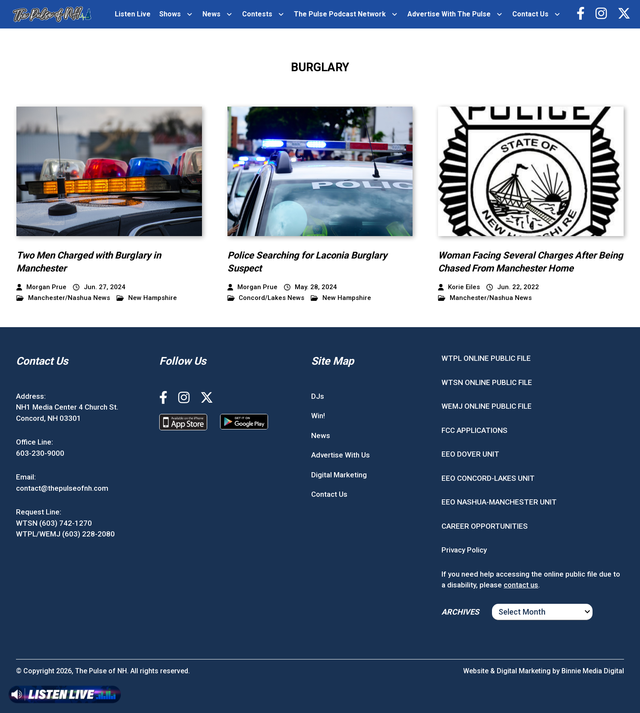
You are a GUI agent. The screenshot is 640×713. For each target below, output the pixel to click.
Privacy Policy (464, 550)
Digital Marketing (339, 474)
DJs (317, 396)
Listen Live (133, 14)
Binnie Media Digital (592, 671)
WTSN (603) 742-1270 (54, 523)
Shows (170, 14)
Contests (257, 14)
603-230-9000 (40, 453)
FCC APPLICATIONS (474, 430)
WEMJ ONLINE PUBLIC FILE (486, 406)
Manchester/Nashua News (63, 298)
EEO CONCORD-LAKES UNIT (488, 478)
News (211, 14)
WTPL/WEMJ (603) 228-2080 (65, 534)
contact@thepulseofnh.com (62, 488)
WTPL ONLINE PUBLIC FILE (486, 358)
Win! (318, 415)
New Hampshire (147, 298)
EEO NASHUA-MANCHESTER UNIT (499, 502)
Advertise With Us (340, 455)
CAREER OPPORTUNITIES (484, 526)
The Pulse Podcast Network (340, 14)
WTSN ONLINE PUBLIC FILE (486, 382)
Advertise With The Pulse (449, 14)
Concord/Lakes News (266, 298)
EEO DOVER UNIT (470, 454)
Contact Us (530, 14)
